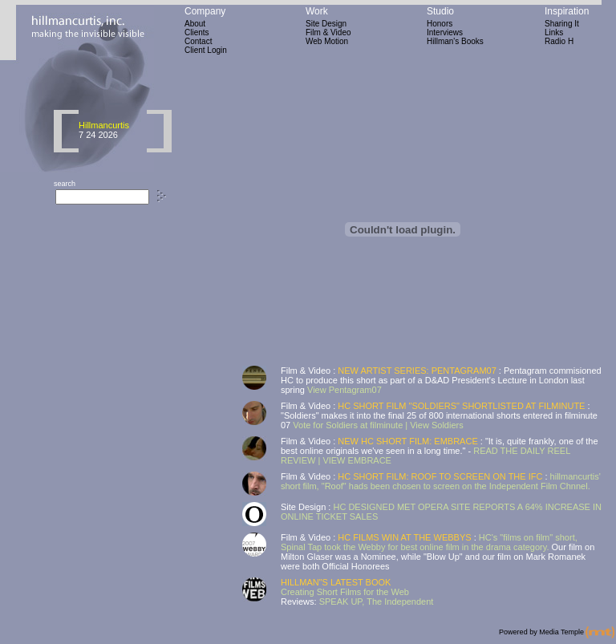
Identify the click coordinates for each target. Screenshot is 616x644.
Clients (196, 32)
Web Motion (327, 41)
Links (554, 32)
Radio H (559, 41)
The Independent (400, 601)
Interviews (445, 32)
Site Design (326, 23)
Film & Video (328, 32)
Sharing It (562, 23)
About (194, 23)
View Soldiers (436, 425)
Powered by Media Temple (541, 632)
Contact (198, 41)
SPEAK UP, (343, 601)
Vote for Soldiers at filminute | (350, 425)
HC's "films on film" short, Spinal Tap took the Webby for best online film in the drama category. (429, 542)
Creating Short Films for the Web (345, 592)
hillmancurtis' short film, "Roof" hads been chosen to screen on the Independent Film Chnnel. (441, 481)
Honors (439, 23)
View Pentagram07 (343, 390)
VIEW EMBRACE (356, 460)
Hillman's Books (455, 41)
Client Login (205, 50)
